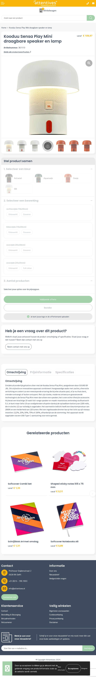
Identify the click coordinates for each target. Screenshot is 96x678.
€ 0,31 (57, 491)
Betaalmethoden (8, 618)
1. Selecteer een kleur (17, 169)
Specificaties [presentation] (64, 372)
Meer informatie (61, 668)
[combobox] (44, 18)
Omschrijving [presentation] (16, 372)
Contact (4, 611)
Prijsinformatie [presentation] (40, 372)
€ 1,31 (14, 545)
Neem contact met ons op (18, 347)
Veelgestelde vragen (57, 578)
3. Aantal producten (16, 280)
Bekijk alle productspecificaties (17, 51)
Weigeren (84, 668)
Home (3, 28)
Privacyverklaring (56, 618)
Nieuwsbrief (54, 574)
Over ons (53, 571)
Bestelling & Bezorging (11, 614)
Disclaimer (53, 622)
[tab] (16, 372)
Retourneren (6, 622)
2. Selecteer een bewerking (21, 200)
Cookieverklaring (56, 614)
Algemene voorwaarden (59, 611)
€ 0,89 (57, 545)
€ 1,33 (14, 488)
